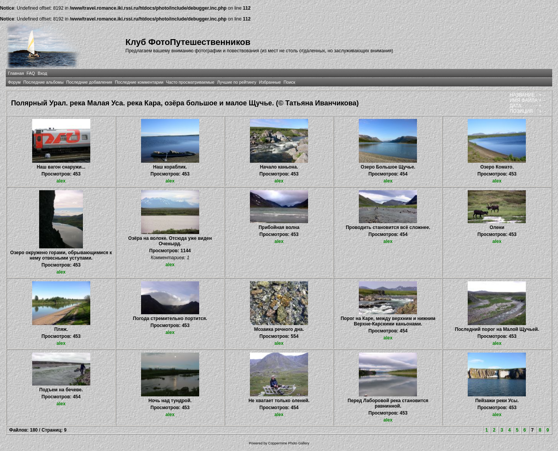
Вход (42, 73)
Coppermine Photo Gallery (288, 443)
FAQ (31, 73)
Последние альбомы (43, 82)
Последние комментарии (139, 82)
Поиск (289, 82)
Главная (16, 73)
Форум (14, 82)
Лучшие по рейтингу (236, 82)
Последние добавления (89, 82)
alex (61, 181)
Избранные (270, 82)
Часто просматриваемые (190, 82)
